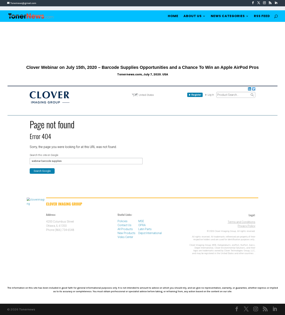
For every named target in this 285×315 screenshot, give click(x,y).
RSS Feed (262, 16)
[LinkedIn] (276, 3)
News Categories (228, 16)
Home (173, 16)
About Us (192, 16)
